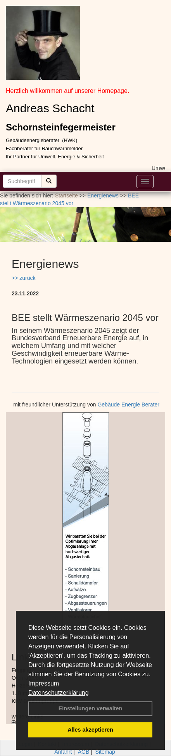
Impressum (43, 683)
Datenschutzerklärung (58, 692)
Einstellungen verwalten (91, 708)
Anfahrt (63, 752)
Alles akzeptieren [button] (90, 730)
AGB (84, 752)
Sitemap (105, 752)
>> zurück (23, 278)
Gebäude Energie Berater (128, 404)
